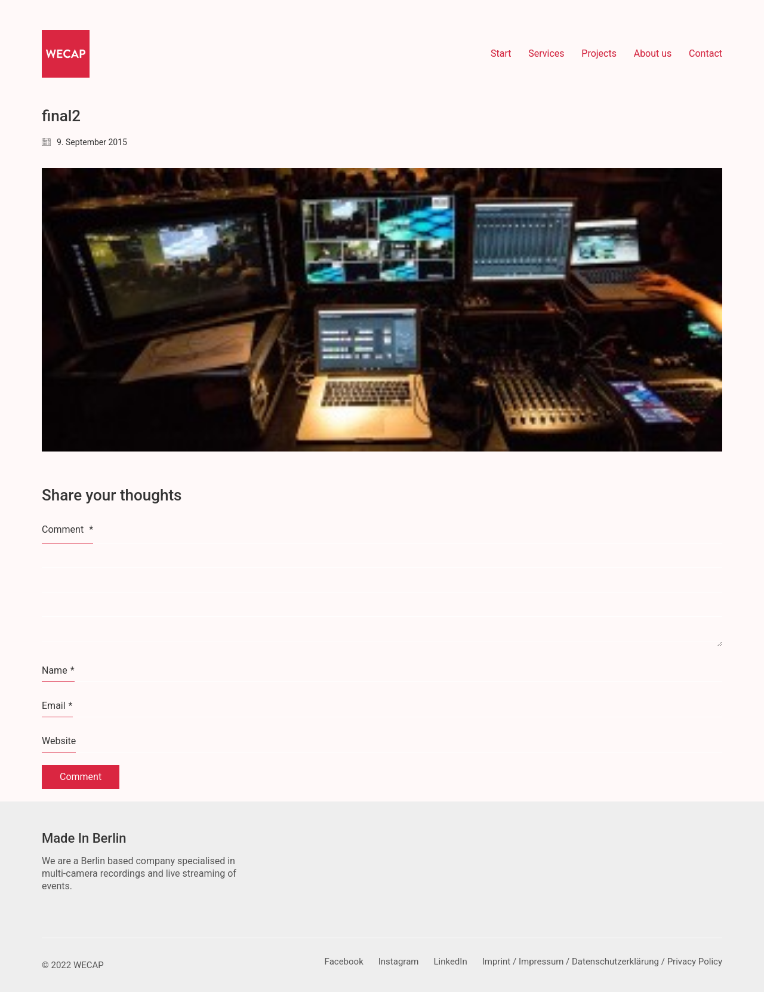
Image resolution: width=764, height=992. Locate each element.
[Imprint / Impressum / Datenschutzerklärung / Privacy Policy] (602, 962)
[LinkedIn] (450, 962)
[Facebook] (344, 962)
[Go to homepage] (66, 54)
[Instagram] (398, 962)
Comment (67, 529)
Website (59, 741)
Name (58, 670)
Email (57, 706)
